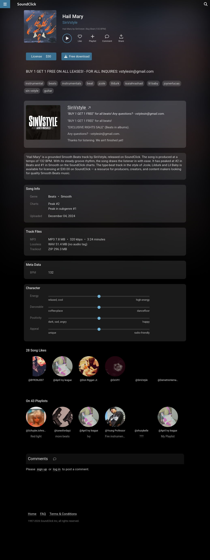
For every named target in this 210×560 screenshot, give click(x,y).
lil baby (153, 83)
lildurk (115, 83)
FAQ (43, 514)
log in (56, 469)
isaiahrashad (134, 83)
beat (90, 83)
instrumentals (71, 83)
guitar (48, 91)
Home (32, 514)
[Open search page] (206, 4)
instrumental (34, 83)
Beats (52, 196)
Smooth (66, 196)
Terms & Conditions (63, 514)
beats (52, 83)
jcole (102, 83)
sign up (42, 469)
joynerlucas (172, 83)
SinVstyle (69, 22)
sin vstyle (32, 91)
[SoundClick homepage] (26, 4)
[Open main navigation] (5, 4)
